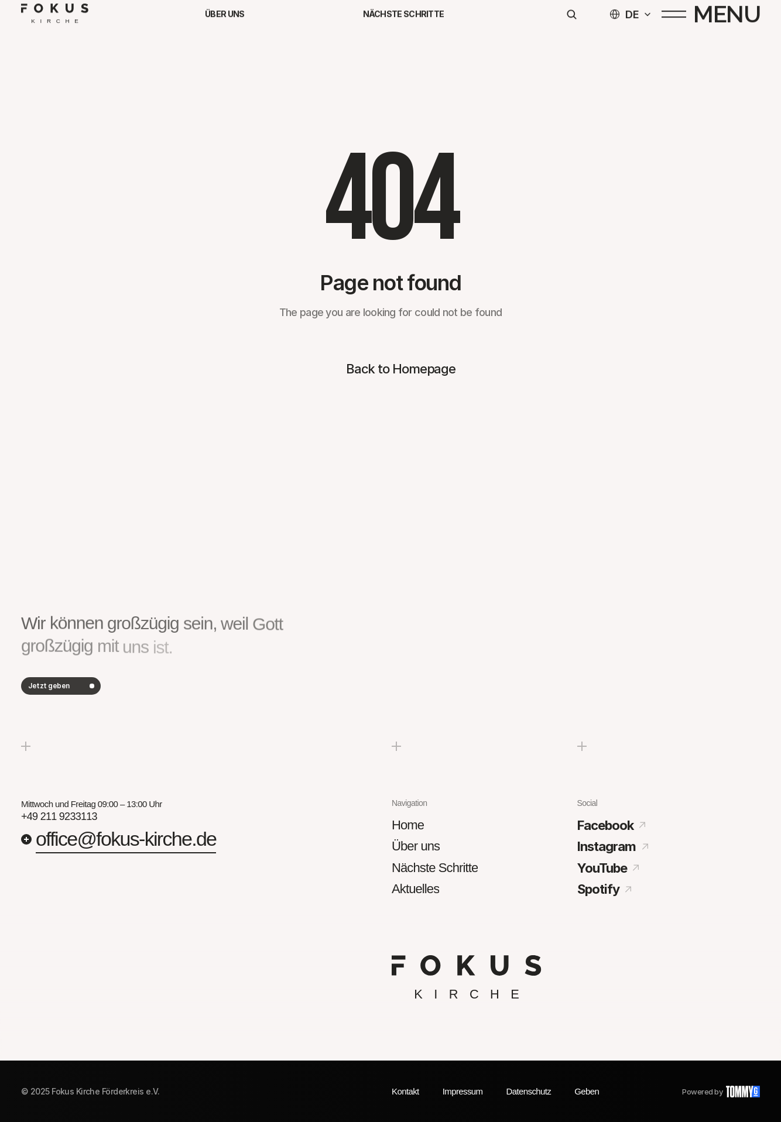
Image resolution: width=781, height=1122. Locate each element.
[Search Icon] (571, 19)
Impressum (463, 1091)
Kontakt (405, 1091)
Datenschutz (528, 1091)
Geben (586, 1091)
